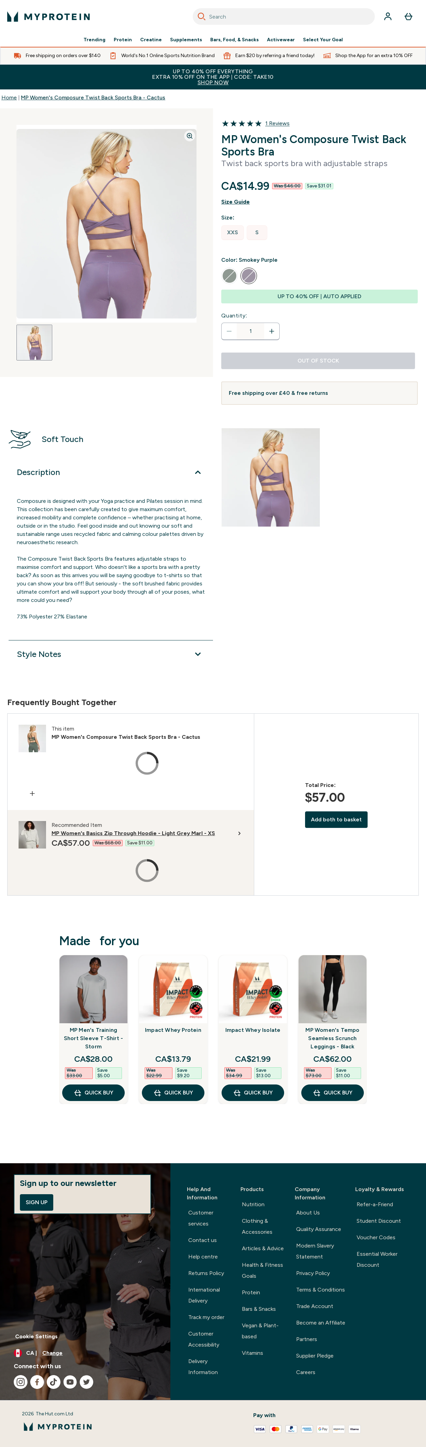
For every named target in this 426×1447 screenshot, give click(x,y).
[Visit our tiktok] (53, 1382)
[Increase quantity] (271, 331)
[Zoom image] (189, 135)
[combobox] (284, 16)
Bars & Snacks (259, 1309)
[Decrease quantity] (229, 331)
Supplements (186, 39)
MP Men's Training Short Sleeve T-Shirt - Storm (93, 1038)
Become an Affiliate (320, 1322)
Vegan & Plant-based (260, 1331)
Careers (305, 1372)
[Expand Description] (111, 472)
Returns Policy (206, 1273)
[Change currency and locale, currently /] (85, 1353)
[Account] (388, 16)
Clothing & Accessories (257, 1226)
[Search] (201, 16)
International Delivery (204, 1295)
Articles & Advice (263, 1248)
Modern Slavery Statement (315, 1251)
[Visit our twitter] (86, 1382)
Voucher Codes (376, 1237)
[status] (250, 331)
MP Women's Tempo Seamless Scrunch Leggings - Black (332, 1038)
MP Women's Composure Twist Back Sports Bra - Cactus (93, 97)
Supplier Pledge (315, 1355)
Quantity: (234, 315)
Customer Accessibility (203, 1339)
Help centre (203, 1256)
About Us (308, 1212)
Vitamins (252, 1353)
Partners (306, 1339)
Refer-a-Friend (375, 1204)
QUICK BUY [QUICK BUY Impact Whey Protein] (173, 1093)
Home (9, 97)
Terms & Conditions (320, 1289)
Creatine (151, 39)
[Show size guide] (319, 202)
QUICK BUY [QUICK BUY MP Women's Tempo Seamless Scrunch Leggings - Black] (332, 1093)
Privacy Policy (313, 1273)
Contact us (202, 1240)
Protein (123, 39)
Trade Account (314, 1306)
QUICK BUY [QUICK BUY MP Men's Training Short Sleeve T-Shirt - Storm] (93, 1093)
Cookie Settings (36, 1336)
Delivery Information (203, 1366)
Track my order (206, 1317)
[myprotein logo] (48, 16)
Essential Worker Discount (377, 1259)
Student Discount (379, 1221)
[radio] (232, 232)
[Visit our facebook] (37, 1382)
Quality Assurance (318, 1229)
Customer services (200, 1218)
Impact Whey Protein (173, 1030)
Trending (94, 39)
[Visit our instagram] (20, 1382)
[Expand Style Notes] (111, 654)
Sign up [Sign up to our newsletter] (36, 1202)
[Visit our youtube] (70, 1382)
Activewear (281, 39)
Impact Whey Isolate (253, 1030)
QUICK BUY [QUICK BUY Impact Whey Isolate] (253, 1093)
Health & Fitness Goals (262, 1270)
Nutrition (253, 1204)
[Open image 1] (34, 342)
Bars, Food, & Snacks (234, 39)
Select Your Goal (323, 39)
